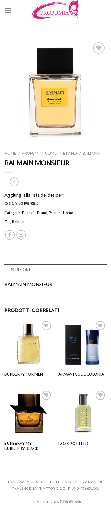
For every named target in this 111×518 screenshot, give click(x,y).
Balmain (91, 153)
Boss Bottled (73, 443)
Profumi (30, 153)
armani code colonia (81, 374)
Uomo (51, 153)
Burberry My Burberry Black (21, 446)
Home (10, 153)
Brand (70, 153)
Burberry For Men (23, 374)
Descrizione (18, 269)
